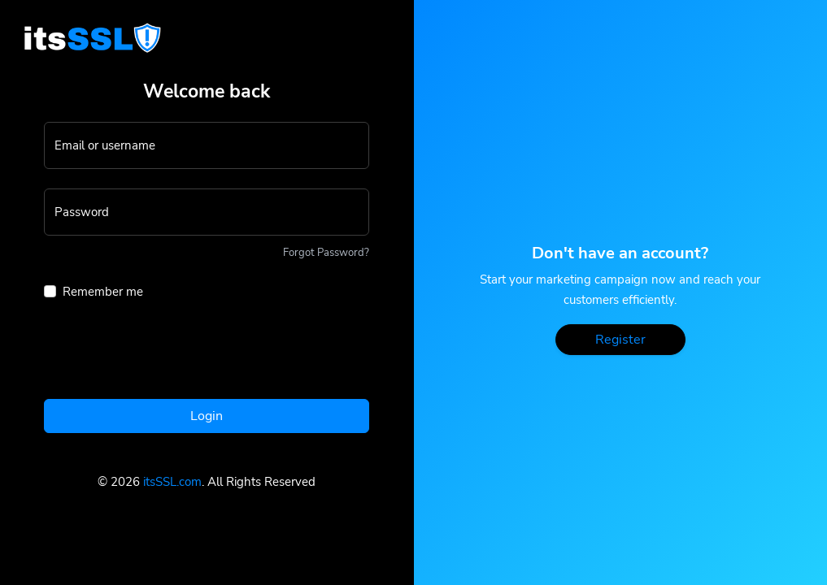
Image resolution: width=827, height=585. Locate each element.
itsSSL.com (172, 482)
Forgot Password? (326, 252)
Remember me (103, 292)
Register (620, 340)
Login (206, 416)
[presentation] (167, 354)
